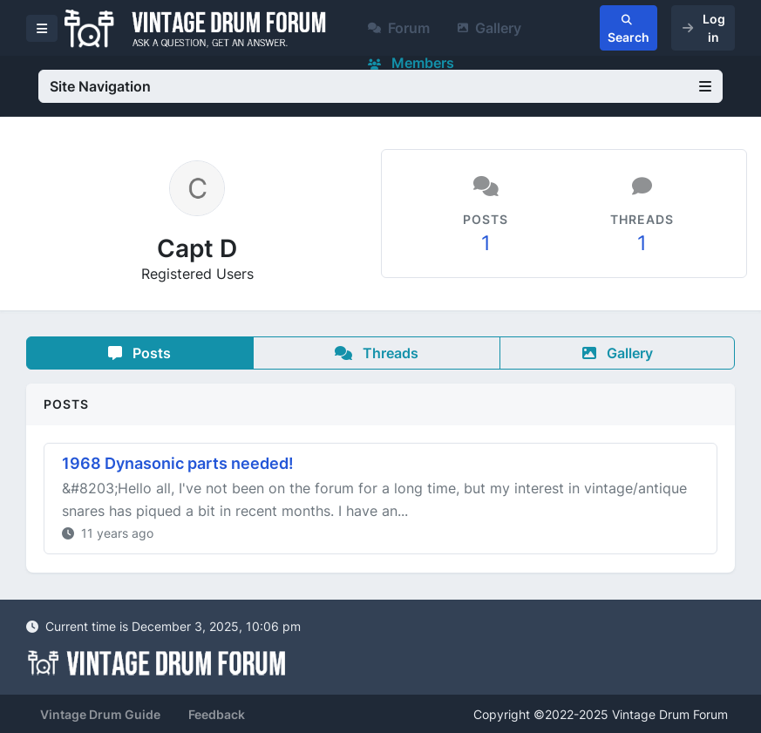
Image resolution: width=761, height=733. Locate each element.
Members (411, 62)
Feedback (216, 714)
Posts (139, 353)
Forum (399, 28)
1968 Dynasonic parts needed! (178, 463)
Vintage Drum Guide (100, 714)
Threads (376, 353)
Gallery (489, 28)
